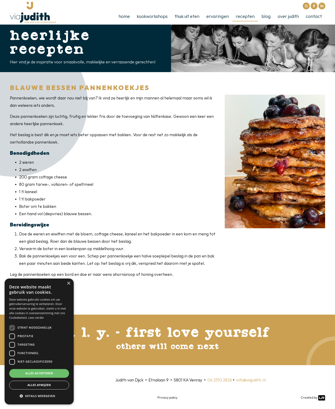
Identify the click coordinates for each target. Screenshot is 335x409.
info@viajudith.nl (251, 380)
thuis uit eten (187, 16)
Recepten (245, 16)
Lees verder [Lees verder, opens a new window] (36, 318)
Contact (314, 16)
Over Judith (288, 16)
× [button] (68, 283)
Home (124, 16)
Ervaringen (217, 16)
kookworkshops (152, 16)
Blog (266, 16)
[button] (39, 396)
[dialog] (39, 341)
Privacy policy (167, 397)
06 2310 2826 (219, 380)
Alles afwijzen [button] (39, 385)
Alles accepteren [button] (39, 373)
